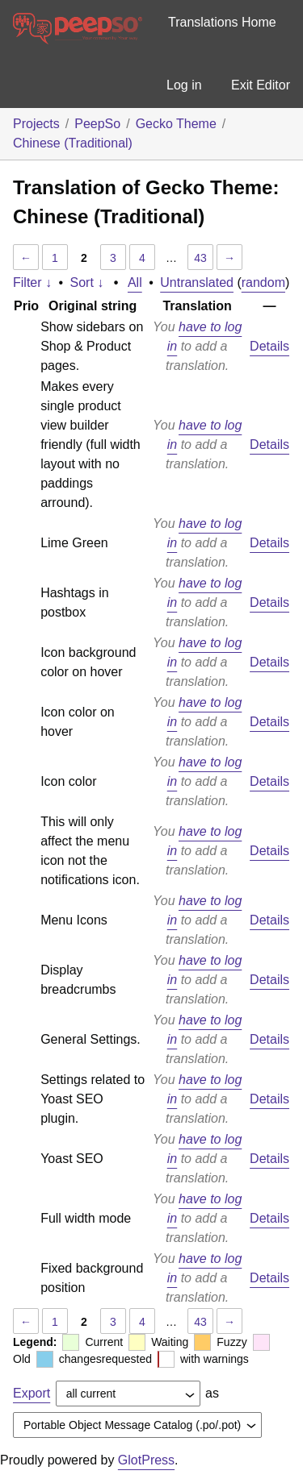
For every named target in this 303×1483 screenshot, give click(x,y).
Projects (36, 124)
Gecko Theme (176, 124)
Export (31, 1393)
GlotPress (146, 1460)
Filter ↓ (32, 282)
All (135, 282)
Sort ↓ (87, 282)
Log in (184, 85)
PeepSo (97, 124)
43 (200, 257)
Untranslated (197, 282)
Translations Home (222, 22)
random (263, 282)
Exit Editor (260, 85)
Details (269, 346)
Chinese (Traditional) (73, 143)
